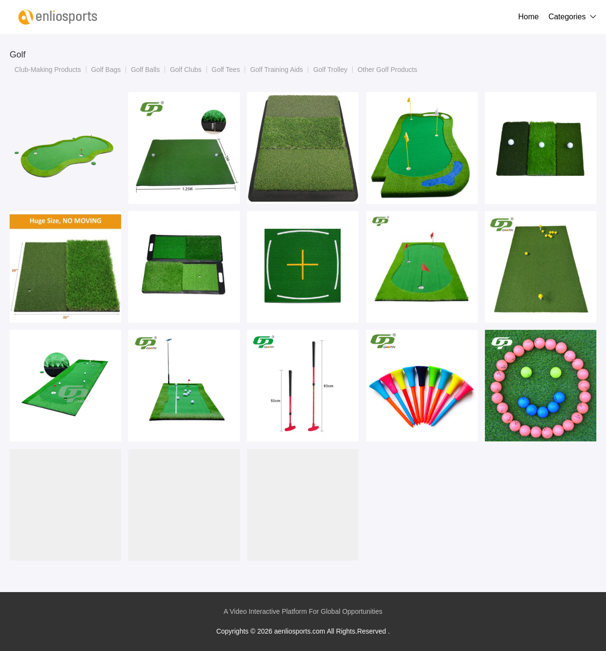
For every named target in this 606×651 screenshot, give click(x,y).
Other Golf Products (387, 69)
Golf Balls (145, 69)
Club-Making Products (47, 69)
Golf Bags (106, 69)
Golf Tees (226, 69)
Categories (567, 17)
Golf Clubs (185, 69)
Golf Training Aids (276, 69)
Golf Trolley (330, 69)
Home (528, 17)
